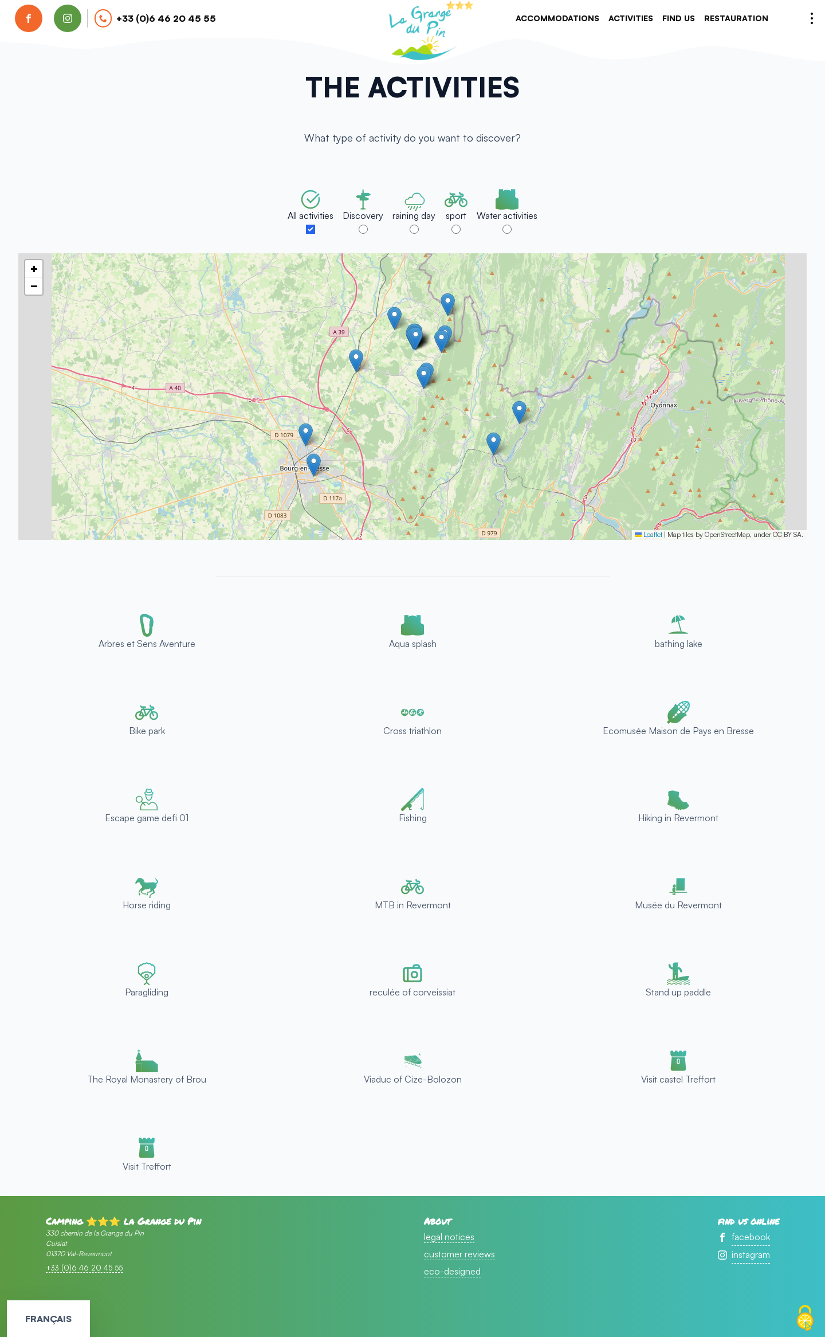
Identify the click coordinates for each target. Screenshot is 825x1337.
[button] (356, 361)
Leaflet (648, 534)
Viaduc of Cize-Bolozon (413, 1079)
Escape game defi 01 (146, 818)
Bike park (147, 730)
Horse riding (147, 905)
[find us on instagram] (67, 18)
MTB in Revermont (413, 905)
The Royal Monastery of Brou (146, 1079)
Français (48, 1318)
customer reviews (459, 1254)
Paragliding (146, 992)
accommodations (557, 18)
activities (630, 18)
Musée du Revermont (678, 905)
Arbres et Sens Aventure (147, 643)
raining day (413, 215)
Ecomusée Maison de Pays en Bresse (678, 730)
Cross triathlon (412, 730)
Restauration (736, 18)
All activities (310, 215)
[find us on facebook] (28, 18)
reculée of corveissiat (412, 992)
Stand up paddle (678, 992)
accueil (421, 32)
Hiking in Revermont (678, 818)
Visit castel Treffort (678, 1079)
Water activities (507, 215)
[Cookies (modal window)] (805, 1318)
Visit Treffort (147, 1166)
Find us (678, 18)
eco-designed (452, 1271)
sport (456, 215)
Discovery (363, 215)
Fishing (413, 818)
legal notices (449, 1236)
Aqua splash (413, 643)
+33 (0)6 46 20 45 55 (166, 18)
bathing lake (678, 643)
